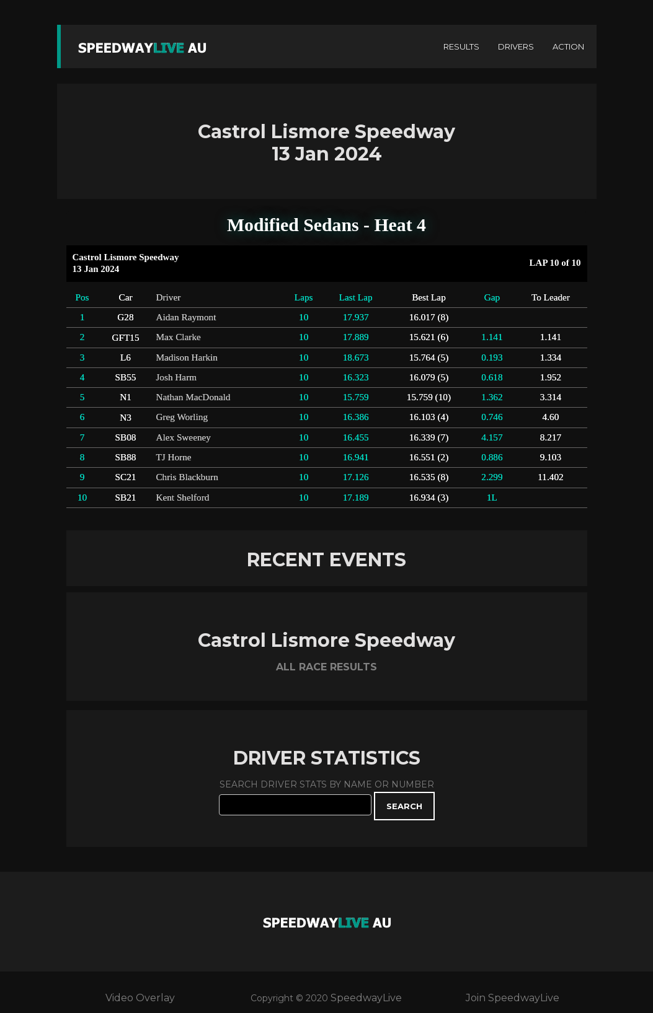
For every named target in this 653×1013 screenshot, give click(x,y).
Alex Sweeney (183, 437)
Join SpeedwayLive (512, 998)
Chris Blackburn (187, 476)
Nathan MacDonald (193, 397)
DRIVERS (516, 46)
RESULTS (461, 46)
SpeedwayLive (366, 998)
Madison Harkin (187, 357)
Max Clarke (178, 336)
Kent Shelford (182, 497)
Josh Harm (176, 377)
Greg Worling (182, 416)
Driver (168, 297)
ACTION (568, 46)
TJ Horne (173, 457)
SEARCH (404, 806)
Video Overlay (140, 998)
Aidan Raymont (186, 317)
